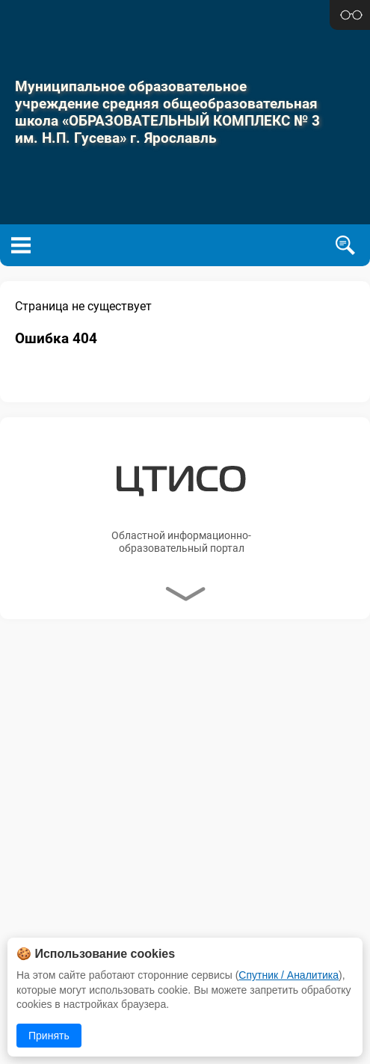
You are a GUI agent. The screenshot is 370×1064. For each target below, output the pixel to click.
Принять (49, 1036)
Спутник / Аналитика (288, 975)
